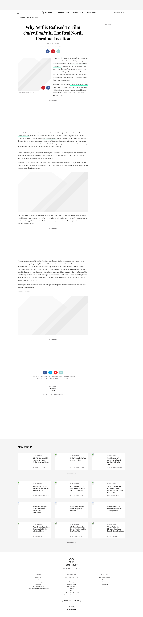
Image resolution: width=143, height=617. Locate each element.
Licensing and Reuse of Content (38, 588)
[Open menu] (18, 12)
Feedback (38, 584)
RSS (71, 590)
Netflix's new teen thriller (77, 64)
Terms (71, 580)
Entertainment (55, 378)
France (104, 582)
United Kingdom (104, 577)
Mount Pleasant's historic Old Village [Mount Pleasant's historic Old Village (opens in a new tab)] (55, 269)
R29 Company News (71, 577)
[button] (115, 14)
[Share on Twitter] (50, 372)
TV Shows (65, 378)
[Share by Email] (58, 51)
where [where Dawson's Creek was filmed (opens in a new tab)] (77, 133)
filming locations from (70, 77)
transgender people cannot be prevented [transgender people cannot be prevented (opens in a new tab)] (66, 144)
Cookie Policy (71, 584)
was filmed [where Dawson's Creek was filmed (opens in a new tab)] (25, 136)
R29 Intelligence (38, 586)
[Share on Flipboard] (56, 372)
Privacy (71, 582)
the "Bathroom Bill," (50, 138)
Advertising (38, 582)
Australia (105, 584)
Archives (71, 588)
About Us (38, 577)
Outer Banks (57, 66)
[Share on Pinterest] (53, 51)
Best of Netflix (42, 378)
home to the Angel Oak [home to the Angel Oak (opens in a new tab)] (56, 272)
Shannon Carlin (53, 43)
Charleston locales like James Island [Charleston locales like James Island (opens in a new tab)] (30, 269)
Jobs (38, 580)
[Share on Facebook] (48, 51)
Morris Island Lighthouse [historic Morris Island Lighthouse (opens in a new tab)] (78, 275)
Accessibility (71, 586)
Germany (105, 580)
